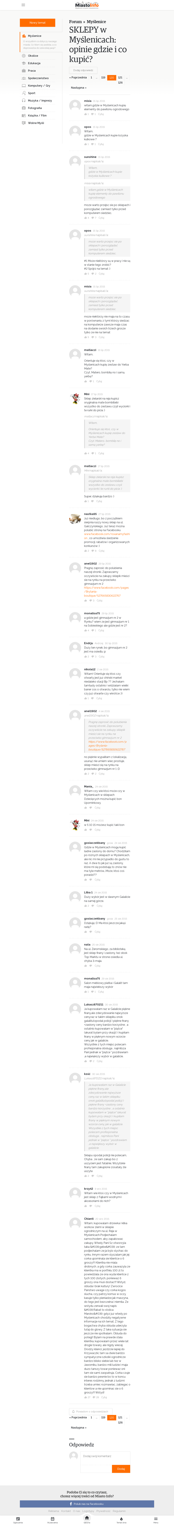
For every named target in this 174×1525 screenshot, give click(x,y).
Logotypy (88, 1511)
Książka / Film (34, 115)
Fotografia (32, 108)
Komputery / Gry (36, 85)
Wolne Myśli (33, 123)
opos (87, 127)
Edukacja (31, 63)
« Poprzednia (78, 77)
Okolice (30, 55)
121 (120, 77)
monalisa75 (92, 613)
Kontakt (66, 1511)
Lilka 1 (88, 892)
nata (87, 944)
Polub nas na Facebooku (86, 1504)
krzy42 (88, 1188)
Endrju (88, 643)
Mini (86, 394)
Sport (28, 93)
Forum (75, 22)
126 (120, 82)
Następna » (78, 87)
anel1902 (90, 563)
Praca (29, 70)
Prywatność (103, 1511)
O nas (76, 1511)
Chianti (89, 1218)
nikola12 (89, 669)
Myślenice (31, 36)
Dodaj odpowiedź (83, 70)
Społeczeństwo (35, 78)
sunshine (90, 157)
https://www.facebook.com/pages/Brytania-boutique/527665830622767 (107, 745)
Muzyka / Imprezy (37, 100)
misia (87, 101)
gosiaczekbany (94, 843)
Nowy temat (38, 22)
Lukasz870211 (93, 1004)
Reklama (53, 1511)
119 (103, 77)
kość (87, 1074)
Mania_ (88, 786)
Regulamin (119, 1511)
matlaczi (90, 350)
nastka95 (90, 514)
